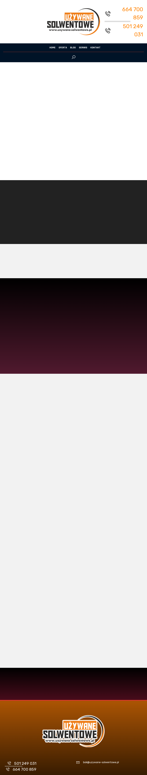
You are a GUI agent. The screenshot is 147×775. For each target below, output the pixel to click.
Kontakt (95, 47)
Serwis (83, 47)
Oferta (63, 47)
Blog (73, 47)
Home (52, 47)
